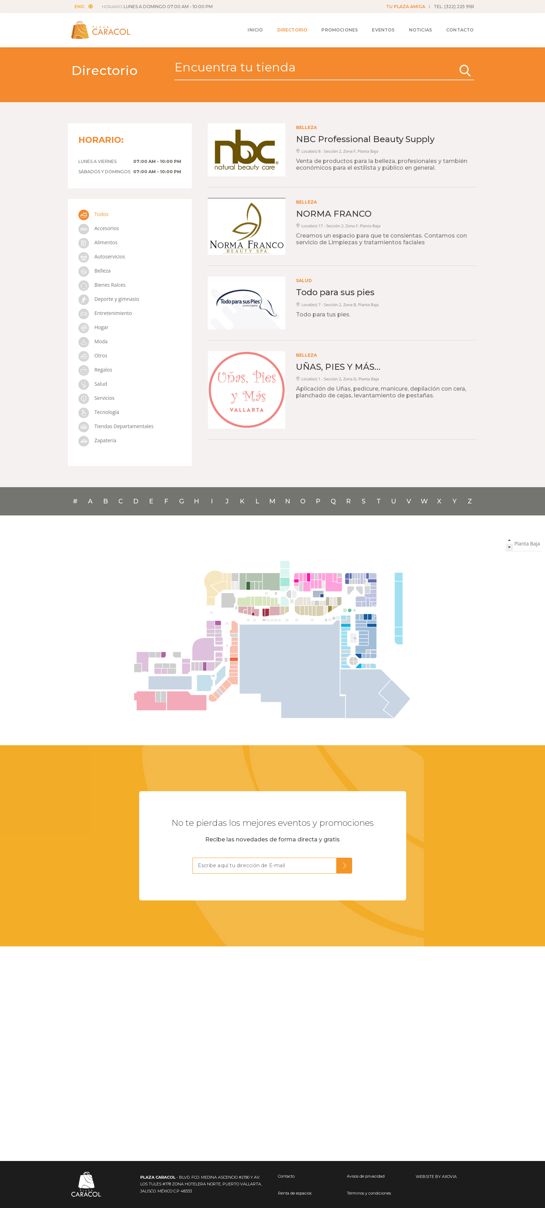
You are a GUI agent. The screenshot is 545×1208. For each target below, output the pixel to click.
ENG (86, 6)
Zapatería (97, 440)
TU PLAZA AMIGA (405, 6)
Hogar (93, 327)
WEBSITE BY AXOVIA (436, 1176)
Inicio (249, 25)
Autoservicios (101, 256)
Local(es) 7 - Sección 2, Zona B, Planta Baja (337, 304)
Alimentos (98, 242)
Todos (93, 214)
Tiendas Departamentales (116, 426)
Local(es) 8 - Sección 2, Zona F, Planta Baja (337, 151)
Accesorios (98, 228)
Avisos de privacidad (366, 1176)
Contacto (454, 25)
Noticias (415, 25)
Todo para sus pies (335, 292)
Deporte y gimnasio (109, 299)
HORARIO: (159, 6)
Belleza (94, 270)
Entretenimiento (105, 313)
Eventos (378, 25)
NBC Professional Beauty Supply (365, 139)
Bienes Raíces (102, 284)
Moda (93, 341)
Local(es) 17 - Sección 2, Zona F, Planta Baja (338, 225)
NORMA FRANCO (334, 214)
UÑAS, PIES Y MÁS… (338, 367)
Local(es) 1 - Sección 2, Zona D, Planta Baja (337, 378)
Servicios (96, 398)
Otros (92, 355)
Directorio (287, 25)
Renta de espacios (295, 1193)
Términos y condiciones (369, 1193)
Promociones (334, 25)
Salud (92, 383)
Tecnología (98, 412)
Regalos (95, 369)
